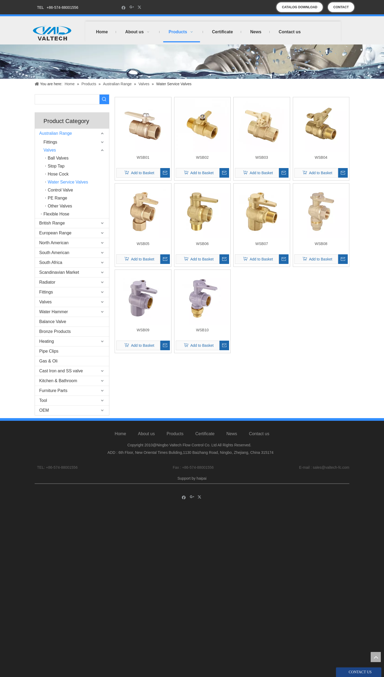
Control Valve (60, 190)
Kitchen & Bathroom (58, 380)
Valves (49, 150)
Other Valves (60, 206)
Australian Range (55, 133)
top (376, 657)
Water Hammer (53, 311)
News (231, 433)
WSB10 (202, 330)
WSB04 (321, 157)
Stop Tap (56, 166)
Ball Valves (58, 158)
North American (54, 242)
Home (120, 433)
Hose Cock (58, 174)
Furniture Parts (53, 390)
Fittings (50, 142)
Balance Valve (52, 321)
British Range (52, 223)
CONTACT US (341, 8)
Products (175, 433)
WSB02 (202, 157)
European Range (55, 233)
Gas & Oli (48, 361)
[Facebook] (123, 7)
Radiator (47, 282)
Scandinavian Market (59, 272)
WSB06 (202, 244)
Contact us (259, 433)
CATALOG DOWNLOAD (299, 7)
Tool (43, 400)
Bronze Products (55, 331)
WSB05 (143, 244)
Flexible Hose (56, 214)
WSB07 (261, 244)
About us (146, 433)
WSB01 (143, 157)
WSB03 (261, 157)
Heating (46, 341)
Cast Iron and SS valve (61, 371)
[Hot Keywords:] (104, 99)
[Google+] (132, 7)
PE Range (57, 198)
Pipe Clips (48, 351)
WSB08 (321, 244)
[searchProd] (67, 99)
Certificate (204, 433)
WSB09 (143, 330)
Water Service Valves (68, 182)
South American (54, 252)
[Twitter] (140, 7)
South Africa (50, 262)
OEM (44, 410)
